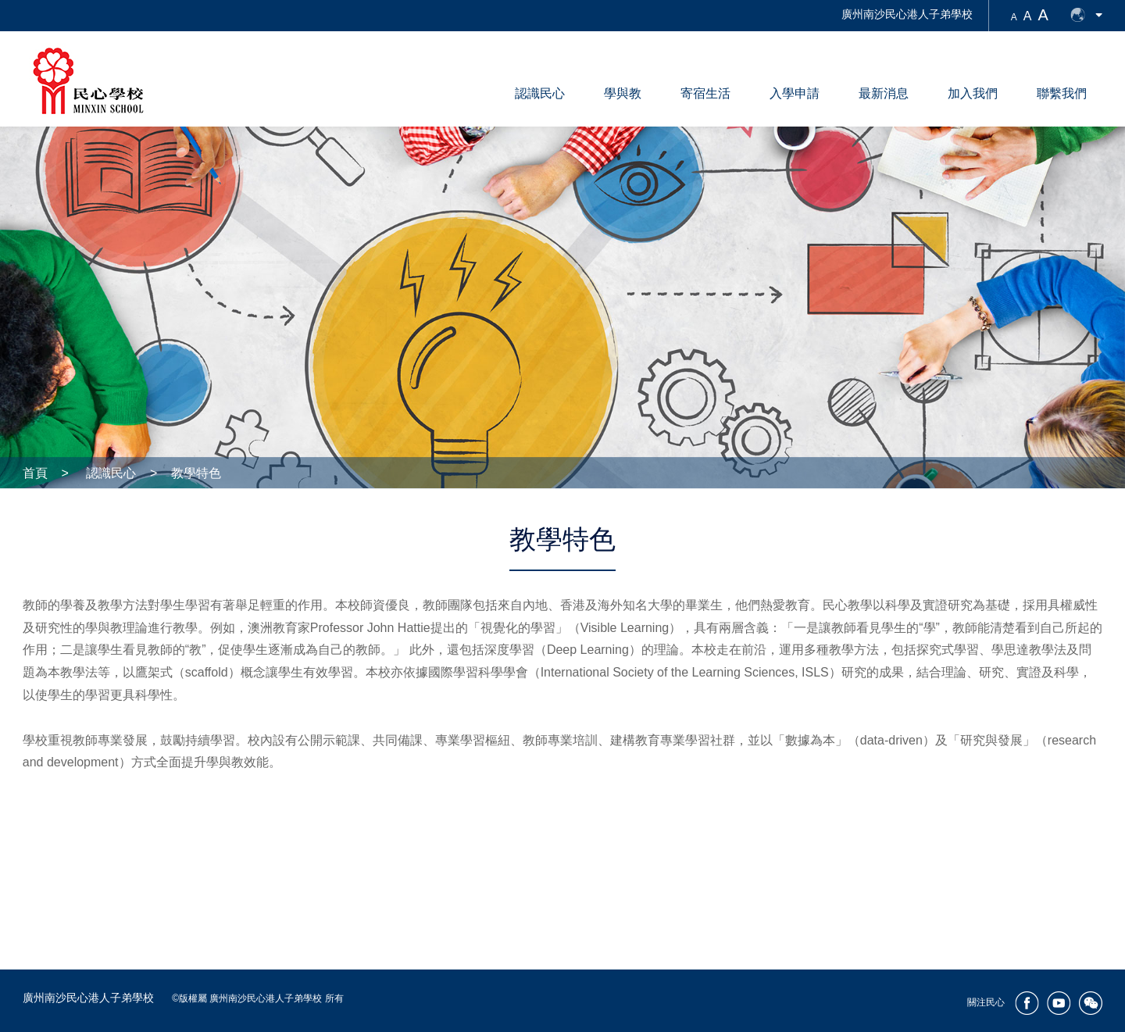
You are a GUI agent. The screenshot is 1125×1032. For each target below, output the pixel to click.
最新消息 (884, 93)
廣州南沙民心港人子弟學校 (907, 14)
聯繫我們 (1062, 93)
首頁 (35, 473)
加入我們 (973, 93)
